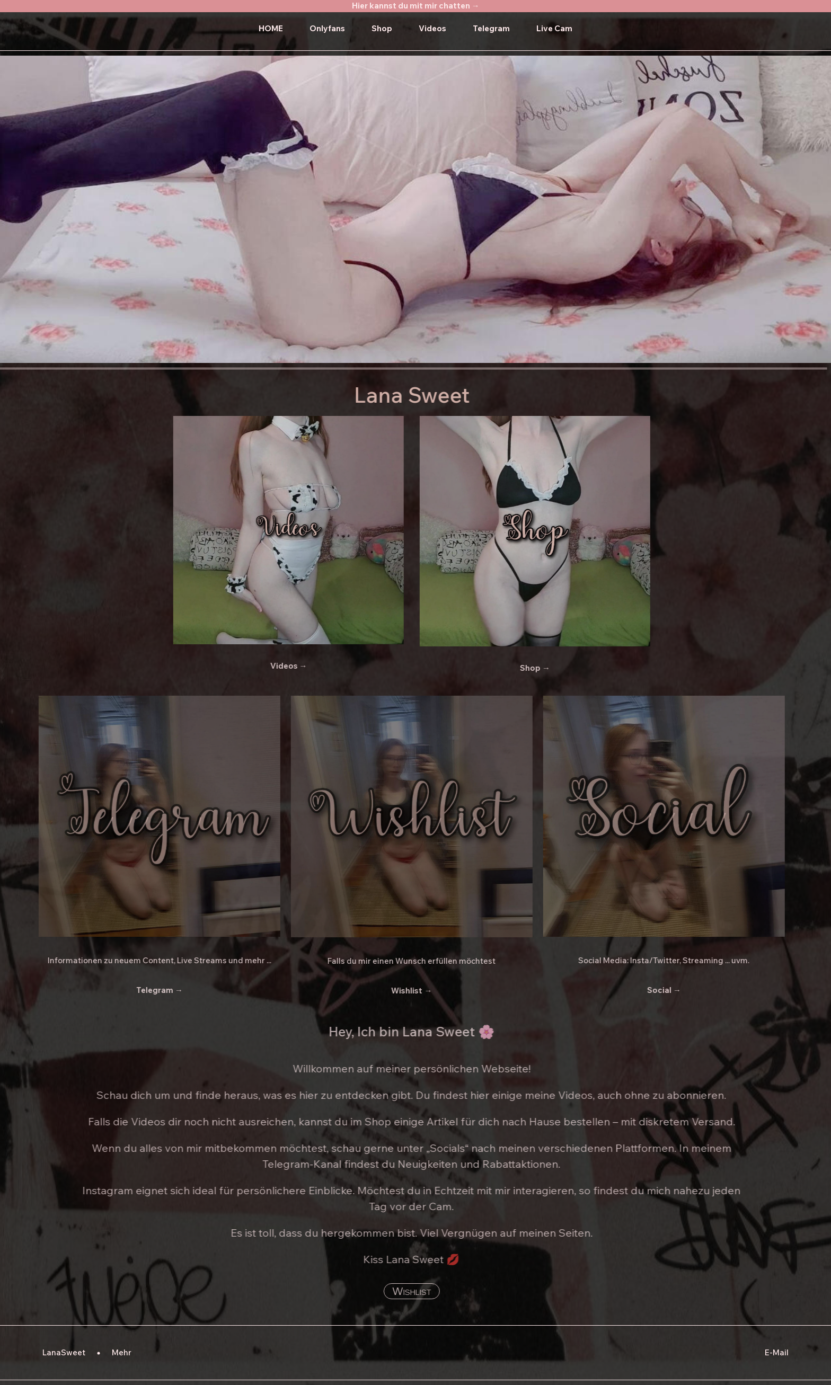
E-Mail (777, 1352)
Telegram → (147, 990)
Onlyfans (327, 28)
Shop (382, 28)
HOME (271, 28)
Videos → (276, 666)
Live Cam (554, 28)
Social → (652, 990)
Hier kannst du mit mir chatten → (416, 6)
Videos (432, 28)
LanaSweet (63, 1352)
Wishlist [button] (399, 1291)
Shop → (523, 668)
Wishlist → (399, 991)
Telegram (491, 28)
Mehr (121, 1352)
